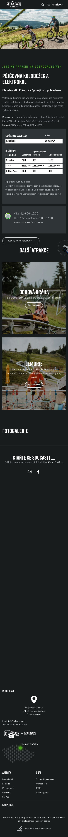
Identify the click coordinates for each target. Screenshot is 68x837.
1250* (35, 166)
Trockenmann (45, 829)
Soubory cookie (43, 821)
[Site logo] (14, 4)
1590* (51, 166)
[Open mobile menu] (55, 5)
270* (52, 141)
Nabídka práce (42, 793)
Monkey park (8, 788)
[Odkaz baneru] (34, 298)
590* (24, 166)
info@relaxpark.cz (16, 721)
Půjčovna (6, 793)
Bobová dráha (8, 779)
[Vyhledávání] (43, 5)
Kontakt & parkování (45, 779)
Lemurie (6, 784)
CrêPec (5, 797)
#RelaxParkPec (55, 462)
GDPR (38, 788)
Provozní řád (41, 784)
